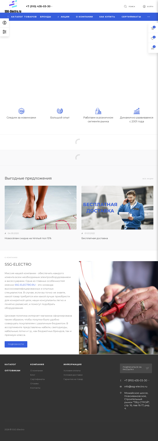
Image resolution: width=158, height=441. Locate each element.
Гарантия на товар (73, 379)
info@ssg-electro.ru (135, 386)
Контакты (35, 388)
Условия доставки (73, 375)
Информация (73, 364)
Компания (37, 364)
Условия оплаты (72, 370)
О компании (36, 370)
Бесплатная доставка (94, 238)
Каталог (10, 364)
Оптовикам (12, 370)
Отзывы (34, 383)
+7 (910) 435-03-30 (38, 6)
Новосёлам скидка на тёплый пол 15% (28, 238)
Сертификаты (37, 379)
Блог (32, 375)
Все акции (148, 179)
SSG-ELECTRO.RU (25, 284)
